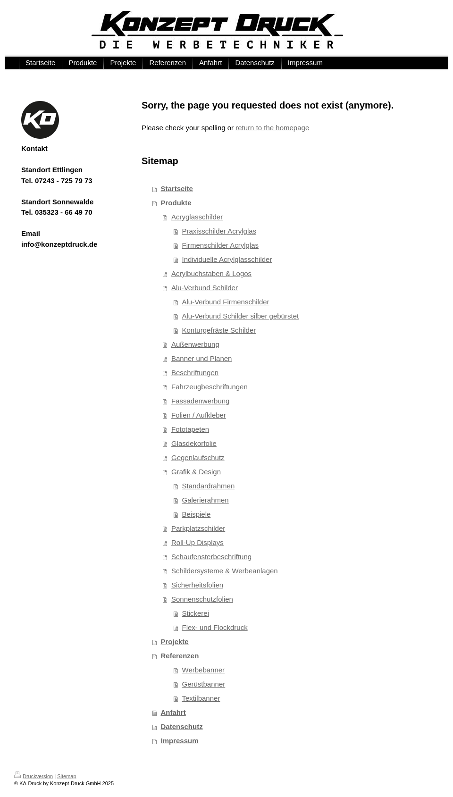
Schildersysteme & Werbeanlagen (224, 571)
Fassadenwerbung (200, 401)
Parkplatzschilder (198, 528)
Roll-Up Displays (197, 542)
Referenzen (180, 656)
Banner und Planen (201, 358)
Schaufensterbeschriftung (211, 557)
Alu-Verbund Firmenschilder (225, 302)
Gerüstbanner (204, 684)
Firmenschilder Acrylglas (220, 245)
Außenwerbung (195, 344)
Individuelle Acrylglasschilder (227, 259)
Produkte (176, 203)
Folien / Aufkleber (198, 415)
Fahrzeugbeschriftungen (209, 387)
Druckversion (33, 776)
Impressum (180, 741)
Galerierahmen (205, 500)
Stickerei (196, 613)
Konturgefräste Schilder (219, 330)
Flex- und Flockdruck (215, 627)
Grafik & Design (196, 472)
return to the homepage (272, 128)
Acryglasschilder (197, 217)
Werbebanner (203, 670)
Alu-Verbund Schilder (204, 288)
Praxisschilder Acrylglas (219, 231)
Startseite (177, 189)
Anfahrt (173, 712)
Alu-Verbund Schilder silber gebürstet (240, 316)
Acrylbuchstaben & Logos (211, 273)
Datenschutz (182, 726)
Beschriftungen (194, 373)
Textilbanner (201, 698)
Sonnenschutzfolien (202, 599)
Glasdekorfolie (194, 443)
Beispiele (196, 514)
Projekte (175, 642)
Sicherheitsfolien (197, 585)
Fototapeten (190, 429)
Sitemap (66, 776)
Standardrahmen (208, 486)
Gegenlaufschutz (198, 457)
